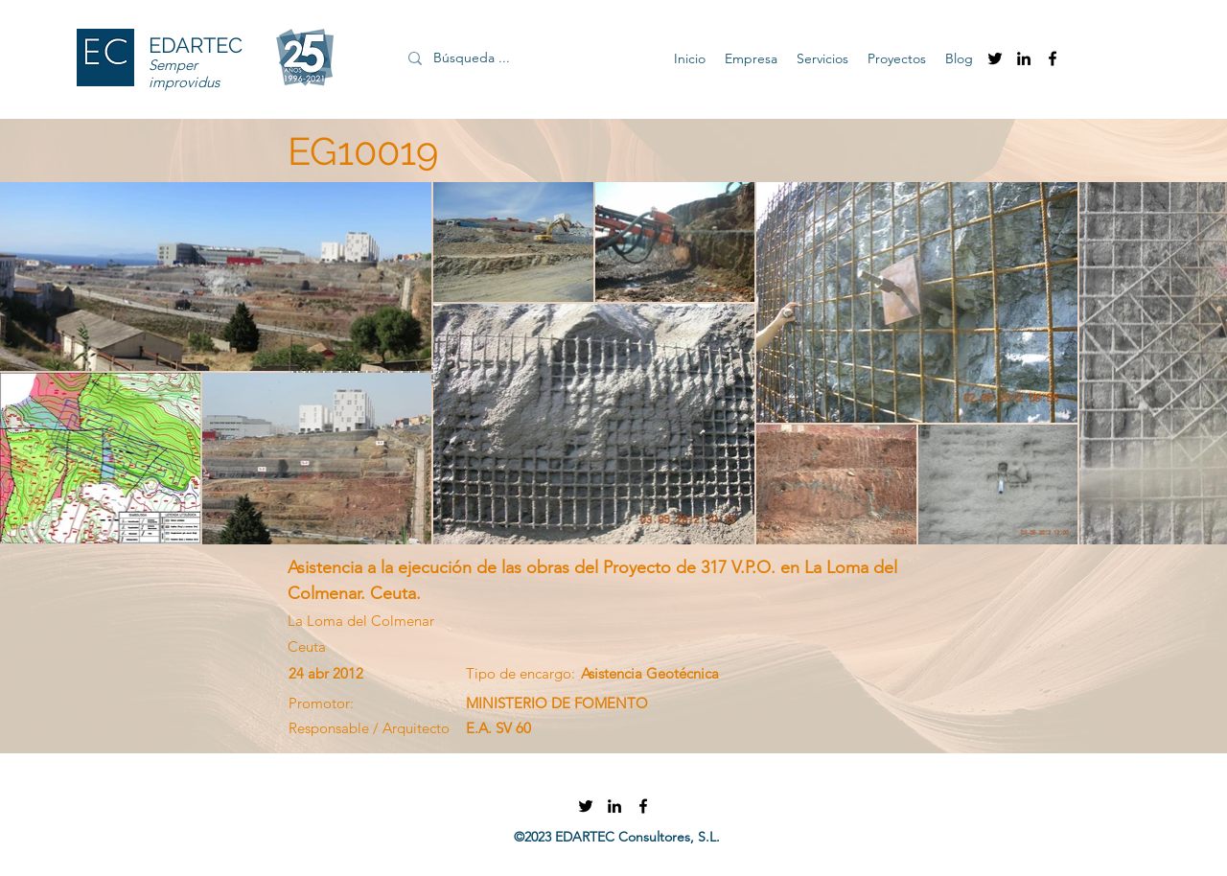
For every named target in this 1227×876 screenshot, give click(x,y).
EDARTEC (196, 45)
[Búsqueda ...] (518, 58)
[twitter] (995, 58)
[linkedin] (1023, 58)
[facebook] (1052, 58)
